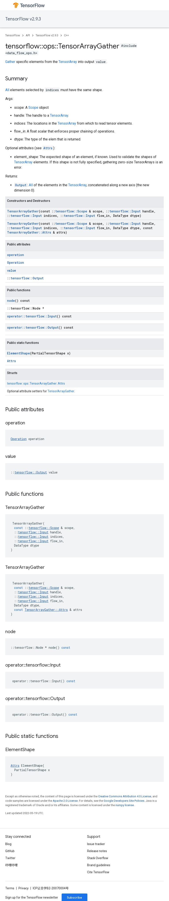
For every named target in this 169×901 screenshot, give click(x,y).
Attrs (47, 148)
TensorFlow (12, 35)
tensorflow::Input (125, 211)
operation (15, 255)
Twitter (10, 858)
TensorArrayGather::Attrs (29, 232)
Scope (33, 107)
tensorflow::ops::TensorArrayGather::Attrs (36, 383)
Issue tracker (96, 844)
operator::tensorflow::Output (33, 327)
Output (20, 185)
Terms (9, 888)
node (11, 300)
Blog (8, 844)
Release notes (97, 851)
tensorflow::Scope (71, 211)
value (11, 270)
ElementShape (18, 353)
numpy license (125, 805)
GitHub (10, 851)
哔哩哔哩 (11, 865)
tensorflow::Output (27, 278)
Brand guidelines (98, 865)
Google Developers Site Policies (124, 800)
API (28, 35)
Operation (15, 262)
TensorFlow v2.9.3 (23, 19)
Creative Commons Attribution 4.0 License (124, 796)
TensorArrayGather (23, 211)
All (7, 90)
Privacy (23, 888)
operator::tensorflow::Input (32, 316)
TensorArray (68, 62)
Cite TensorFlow (98, 872)
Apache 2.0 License (65, 800)
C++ (66, 35)
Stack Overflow (97, 858)
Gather (10, 62)
